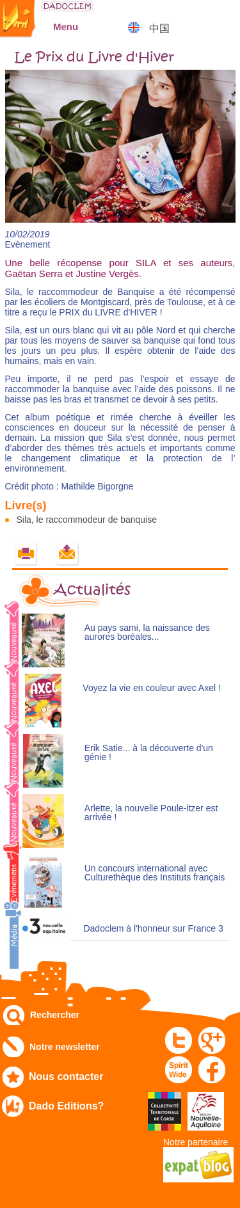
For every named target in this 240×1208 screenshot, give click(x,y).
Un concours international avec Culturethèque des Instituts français (154, 873)
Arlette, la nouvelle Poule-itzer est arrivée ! (151, 813)
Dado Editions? (66, 1106)
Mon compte (192, 15)
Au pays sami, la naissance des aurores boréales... (147, 632)
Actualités (92, 590)
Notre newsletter (64, 1047)
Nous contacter (66, 1076)
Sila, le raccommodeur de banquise (87, 519)
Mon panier (224, 15)
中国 (159, 28)
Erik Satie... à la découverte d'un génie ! (148, 752)
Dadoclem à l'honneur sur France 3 (153, 929)
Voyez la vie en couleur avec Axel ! (152, 688)
